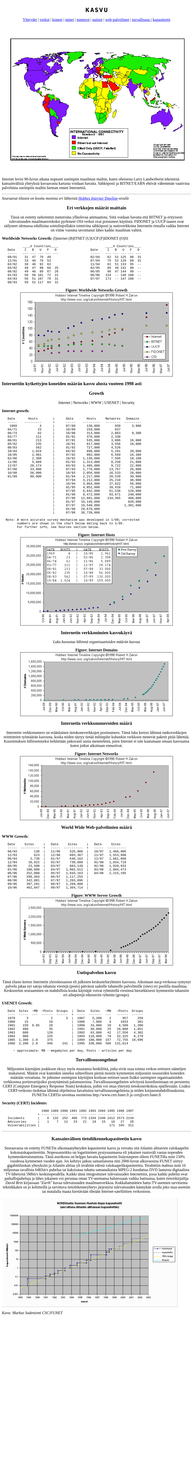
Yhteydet (30, 20)
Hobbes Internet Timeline (98, 198)
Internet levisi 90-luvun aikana (26, 179)
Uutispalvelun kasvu (96, 1012)
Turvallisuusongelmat (96, 1108)
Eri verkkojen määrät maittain (96, 207)
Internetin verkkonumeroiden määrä (96, 753)
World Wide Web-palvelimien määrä (96, 857)
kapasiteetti (161, 20)
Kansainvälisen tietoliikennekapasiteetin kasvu (96, 1190)
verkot (44, 20)
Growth (96, 401)
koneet (57, 20)
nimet (69, 20)
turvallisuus (141, 20)
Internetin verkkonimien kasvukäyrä (96, 663)
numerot (83, 20)
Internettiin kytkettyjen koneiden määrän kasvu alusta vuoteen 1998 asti (72, 391)
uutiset (97, 20)
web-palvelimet (117, 20)
